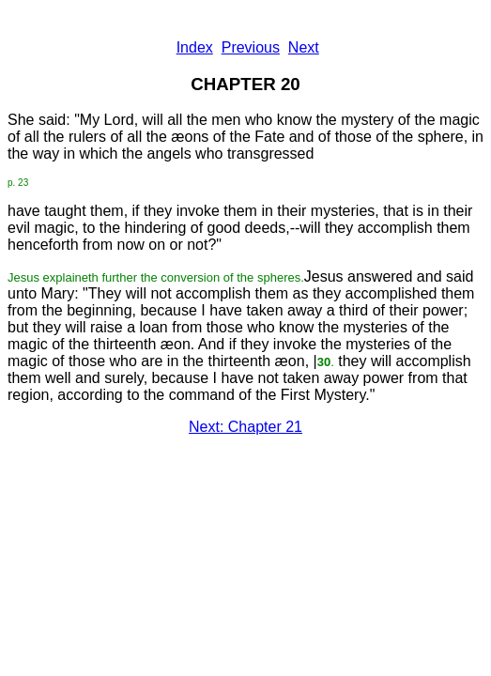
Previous (251, 47)
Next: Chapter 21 (245, 427)
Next (303, 47)
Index (194, 47)
